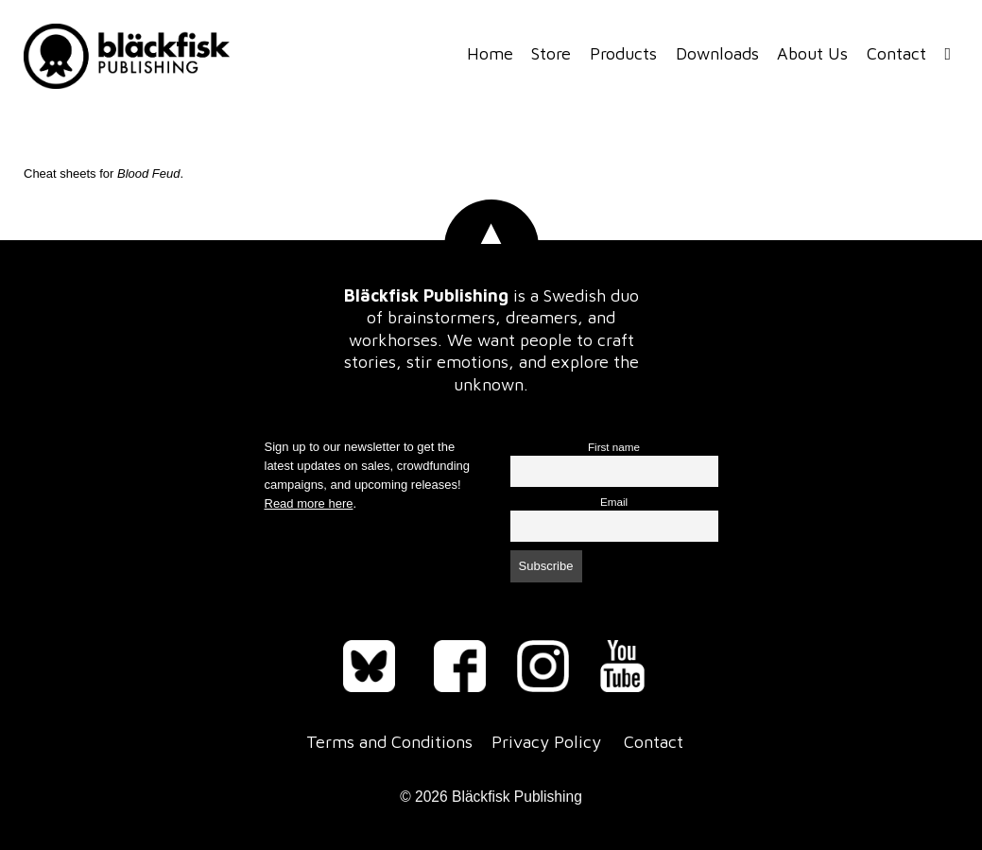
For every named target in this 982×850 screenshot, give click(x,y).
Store (551, 53)
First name (614, 447)
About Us (812, 53)
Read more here (309, 503)
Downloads (717, 53)
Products (623, 53)
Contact (896, 53)
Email (614, 501)
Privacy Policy (546, 742)
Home (490, 53)
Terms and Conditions (389, 742)
